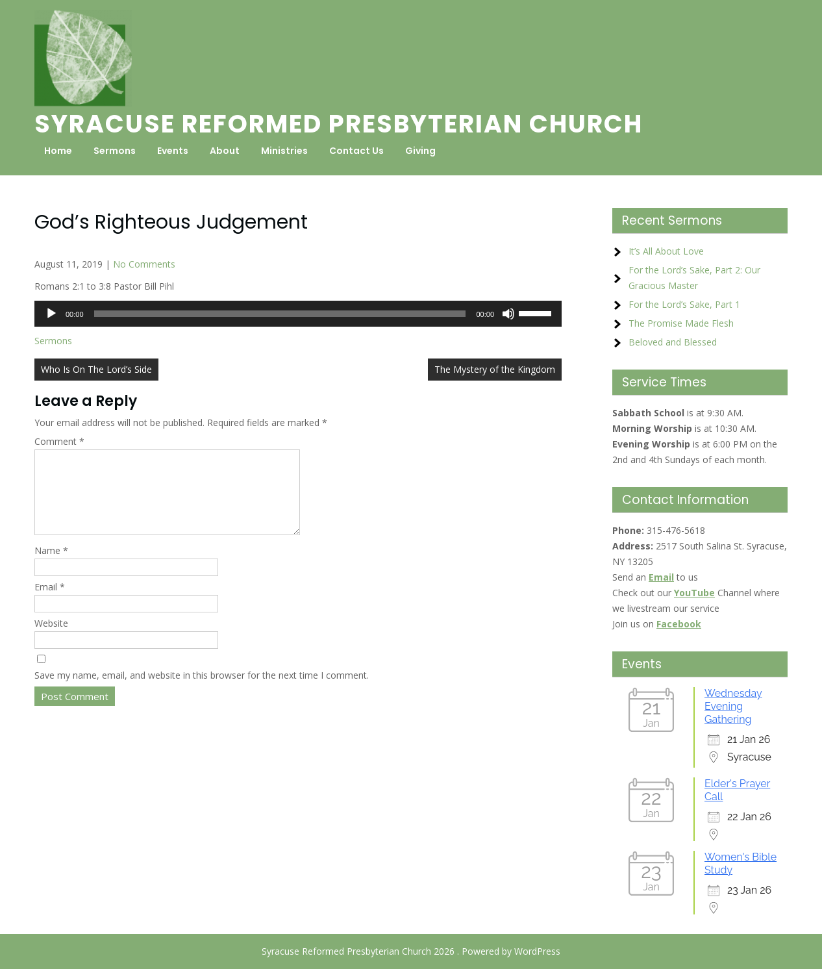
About (225, 150)
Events (172, 150)
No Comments (144, 264)
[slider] (280, 313)
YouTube (694, 592)
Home (58, 150)
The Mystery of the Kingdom (494, 369)
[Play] (51, 313)
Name (51, 566)
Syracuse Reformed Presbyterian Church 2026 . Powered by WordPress (411, 951)
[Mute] (508, 313)
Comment (59, 441)
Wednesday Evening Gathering (733, 706)
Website (51, 639)
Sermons (114, 150)
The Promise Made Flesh (681, 323)
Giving (420, 150)
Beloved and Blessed (673, 342)
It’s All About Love (666, 251)
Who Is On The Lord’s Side (96, 369)
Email (49, 602)
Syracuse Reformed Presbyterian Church (338, 124)
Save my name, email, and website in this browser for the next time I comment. (201, 691)
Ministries (284, 150)
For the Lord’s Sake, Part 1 (684, 304)
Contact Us (356, 150)
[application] (298, 314)
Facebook (678, 624)
